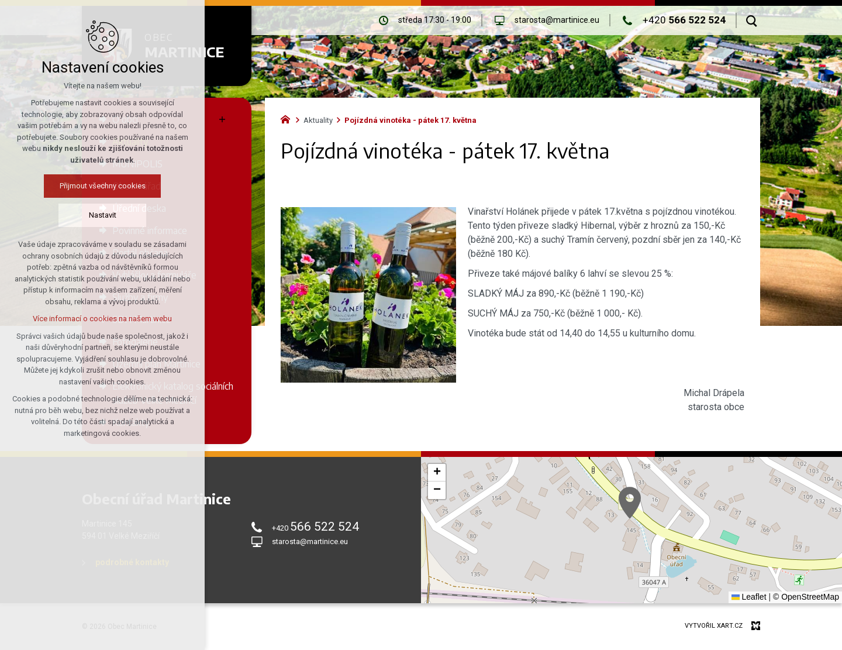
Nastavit (80, 215)
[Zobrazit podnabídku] (222, 119)
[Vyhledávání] (751, 20)
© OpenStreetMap (806, 596)
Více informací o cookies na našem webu (80, 318)
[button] (630, 503)
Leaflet (749, 596)
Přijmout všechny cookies (80, 185)
